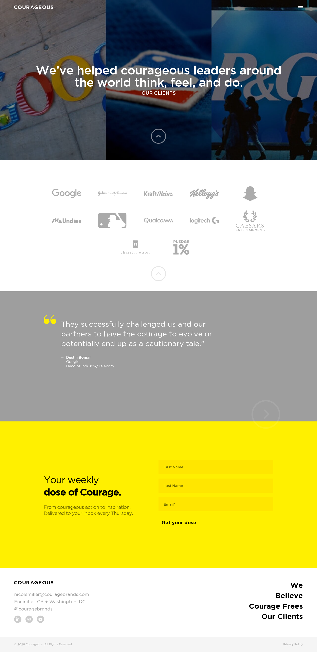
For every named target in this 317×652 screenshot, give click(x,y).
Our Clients (282, 616)
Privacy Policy (293, 644)
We (296, 585)
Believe (289, 595)
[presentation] (265, 414)
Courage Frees (276, 606)
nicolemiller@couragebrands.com (51, 594)
